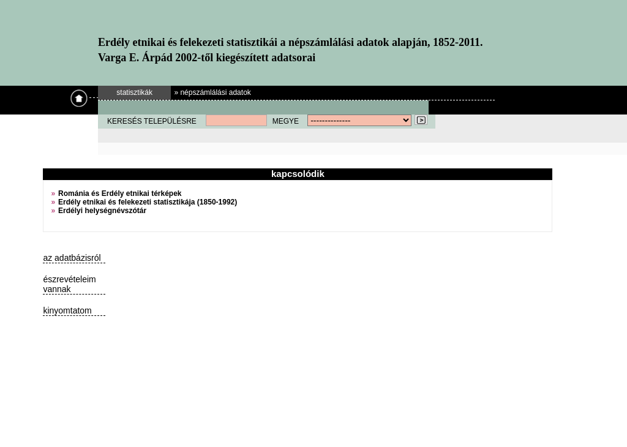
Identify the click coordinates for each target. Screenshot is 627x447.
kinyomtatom (67, 310)
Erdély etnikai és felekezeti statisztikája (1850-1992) (147, 202)
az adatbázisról (71, 258)
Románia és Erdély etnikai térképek (119, 193)
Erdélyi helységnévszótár (102, 210)
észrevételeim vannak (69, 284)
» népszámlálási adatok (212, 92)
